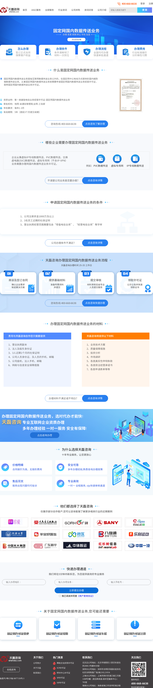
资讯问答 (88, 10)
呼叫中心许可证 (63, 673)
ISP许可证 (61, 683)
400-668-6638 (127, 3)
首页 (25, 10)
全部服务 (49, 10)
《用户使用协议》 (86, 596)
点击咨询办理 (44, 435)
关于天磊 (37, 668)
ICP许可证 (61, 668)
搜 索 (144, 10)
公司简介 (37, 663)
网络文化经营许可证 (65, 663)
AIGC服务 (36, 10)
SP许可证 (61, 678)
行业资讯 (62, 10)
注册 (151, 3)
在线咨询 (11, 669)
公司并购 (75, 10)
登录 (142, 3)
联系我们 (37, 673)
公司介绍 (102, 10)
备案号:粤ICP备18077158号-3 (12, 679)
